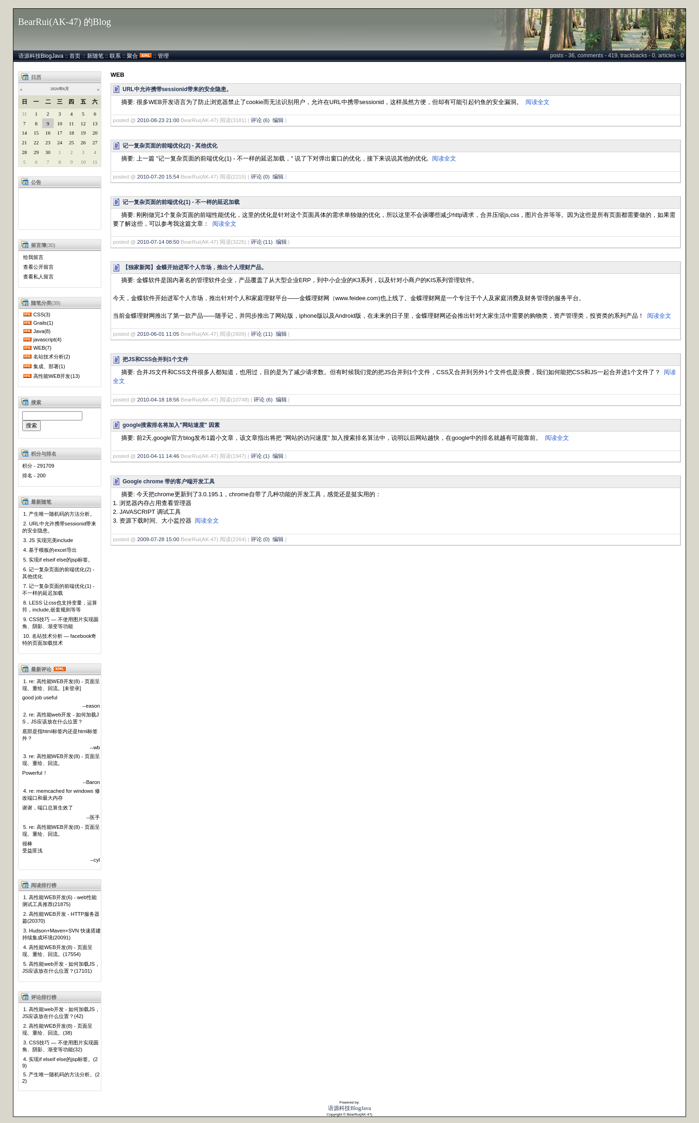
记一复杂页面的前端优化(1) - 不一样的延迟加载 (181, 202)
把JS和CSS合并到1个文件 (155, 359)
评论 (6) (260, 120)
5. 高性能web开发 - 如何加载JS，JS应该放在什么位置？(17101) (61, 967)
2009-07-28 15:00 (158, 539)
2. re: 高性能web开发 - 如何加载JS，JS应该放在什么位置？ (60, 718)
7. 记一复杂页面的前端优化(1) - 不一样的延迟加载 (58, 589)
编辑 (278, 120)
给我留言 (33, 257)
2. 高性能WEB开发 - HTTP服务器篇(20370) (60, 917)
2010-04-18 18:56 (158, 399)
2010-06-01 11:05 (158, 334)
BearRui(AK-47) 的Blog (64, 22)
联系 (115, 56)
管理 (163, 56)
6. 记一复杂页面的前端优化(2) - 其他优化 (58, 573)
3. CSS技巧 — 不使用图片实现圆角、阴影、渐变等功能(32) (60, 1046)
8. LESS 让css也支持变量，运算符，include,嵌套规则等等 (59, 606)
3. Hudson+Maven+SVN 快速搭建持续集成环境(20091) (61, 934)
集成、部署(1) (49, 366)
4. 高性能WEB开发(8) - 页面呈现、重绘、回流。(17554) (57, 950)
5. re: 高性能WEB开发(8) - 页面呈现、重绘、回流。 (61, 830)
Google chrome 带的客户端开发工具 (169, 481)
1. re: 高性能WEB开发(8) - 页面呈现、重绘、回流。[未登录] (61, 685)
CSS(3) (41, 314)
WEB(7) (42, 348)
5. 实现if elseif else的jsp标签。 (58, 559)
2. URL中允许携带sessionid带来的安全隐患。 (59, 527)
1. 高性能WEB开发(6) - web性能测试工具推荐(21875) (59, 901)
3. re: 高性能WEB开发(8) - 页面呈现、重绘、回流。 (61, 759)
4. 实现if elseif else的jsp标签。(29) (60, 1062)
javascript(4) (47, 339)
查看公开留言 (38, 267)
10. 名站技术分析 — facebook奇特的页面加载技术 (59, 639)
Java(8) (41, 331)
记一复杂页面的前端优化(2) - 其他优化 (170, 145)
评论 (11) (262, 242)
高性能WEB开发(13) (56, 376)
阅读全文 (538, 102)
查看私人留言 (38, 276)
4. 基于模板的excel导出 (50, 550)
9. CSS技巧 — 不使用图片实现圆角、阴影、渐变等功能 (60, 623)
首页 (74, 56)
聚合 (132, 56)
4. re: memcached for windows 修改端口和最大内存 (61, 794)
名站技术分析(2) (51, 356)
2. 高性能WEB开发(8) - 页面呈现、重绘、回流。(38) (57, 1029)
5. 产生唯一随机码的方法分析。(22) (60, 1078)
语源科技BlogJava (41, 56)
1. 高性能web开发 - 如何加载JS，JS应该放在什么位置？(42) (61, 1012)
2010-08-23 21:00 (158, 120)
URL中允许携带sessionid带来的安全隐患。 (177, 89)
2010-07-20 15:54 (158, 176)
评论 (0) (260, 176)
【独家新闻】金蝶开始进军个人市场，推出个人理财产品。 (195, 267)
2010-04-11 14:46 (158, 456)
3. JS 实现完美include (48, 540)
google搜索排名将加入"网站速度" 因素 (171, 425)
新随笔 (95, 56)
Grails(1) (43, 323)
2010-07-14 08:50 (158, 242)
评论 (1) (260, 456)
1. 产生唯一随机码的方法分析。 (59, 514)
